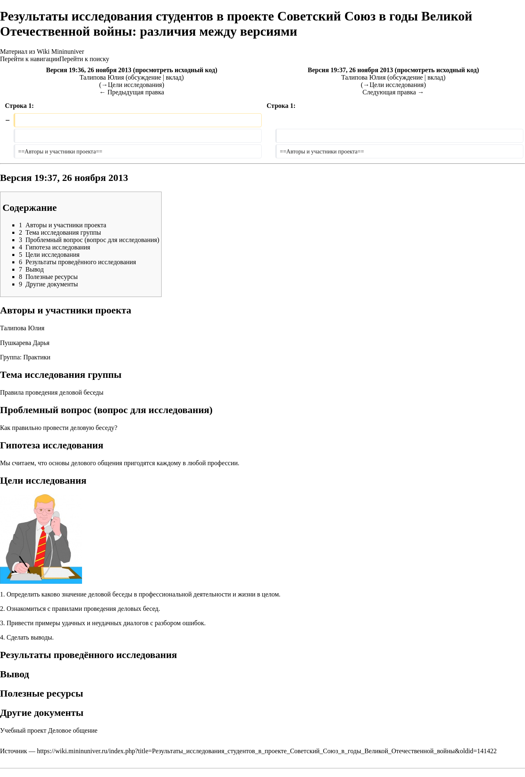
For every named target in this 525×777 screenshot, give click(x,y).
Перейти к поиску (84, 58)
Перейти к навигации (29, 58)
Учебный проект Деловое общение (49, 730)
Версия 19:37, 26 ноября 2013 (350, 69)
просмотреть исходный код (175, 69)
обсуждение (144, 77)
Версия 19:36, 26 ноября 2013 (88, 69)
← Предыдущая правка (131, 92)
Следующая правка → (393, 92)
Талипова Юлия (22, 328)
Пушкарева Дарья (25, 342)
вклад (174, 77)
